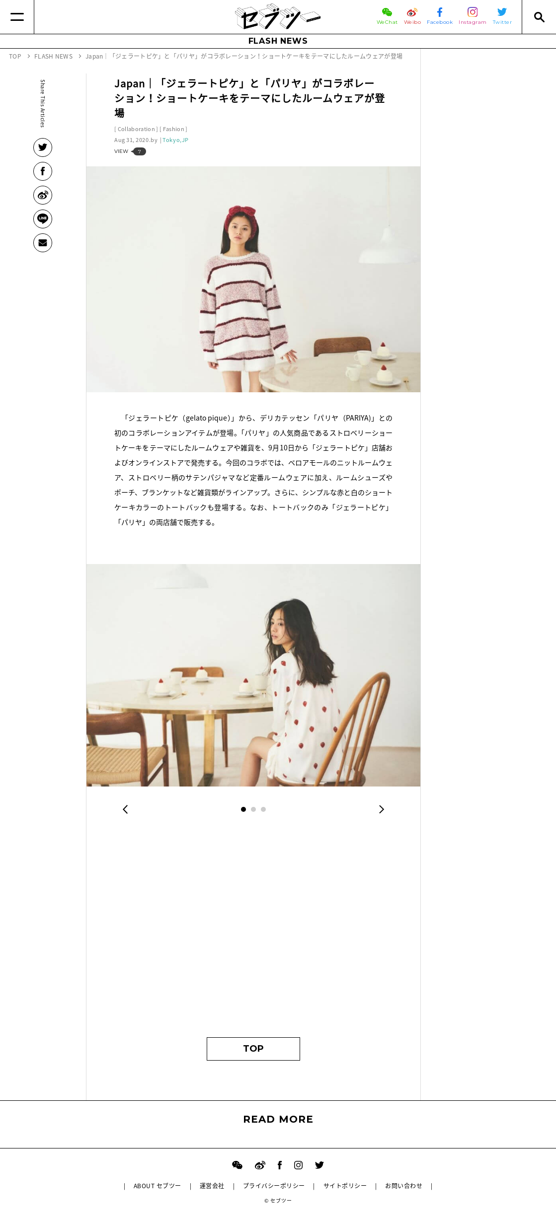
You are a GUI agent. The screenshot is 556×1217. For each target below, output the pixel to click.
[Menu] (17, 17)
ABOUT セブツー (157, 1185)
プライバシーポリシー (274, 1185)
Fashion (173, 129)
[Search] (539, 17)
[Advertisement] (253, 932)
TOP (253, 1048)
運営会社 (212, 1185)
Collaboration (136, 129)
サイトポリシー (345, 1185)
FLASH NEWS (278, 41)
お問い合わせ (403, 1185)
